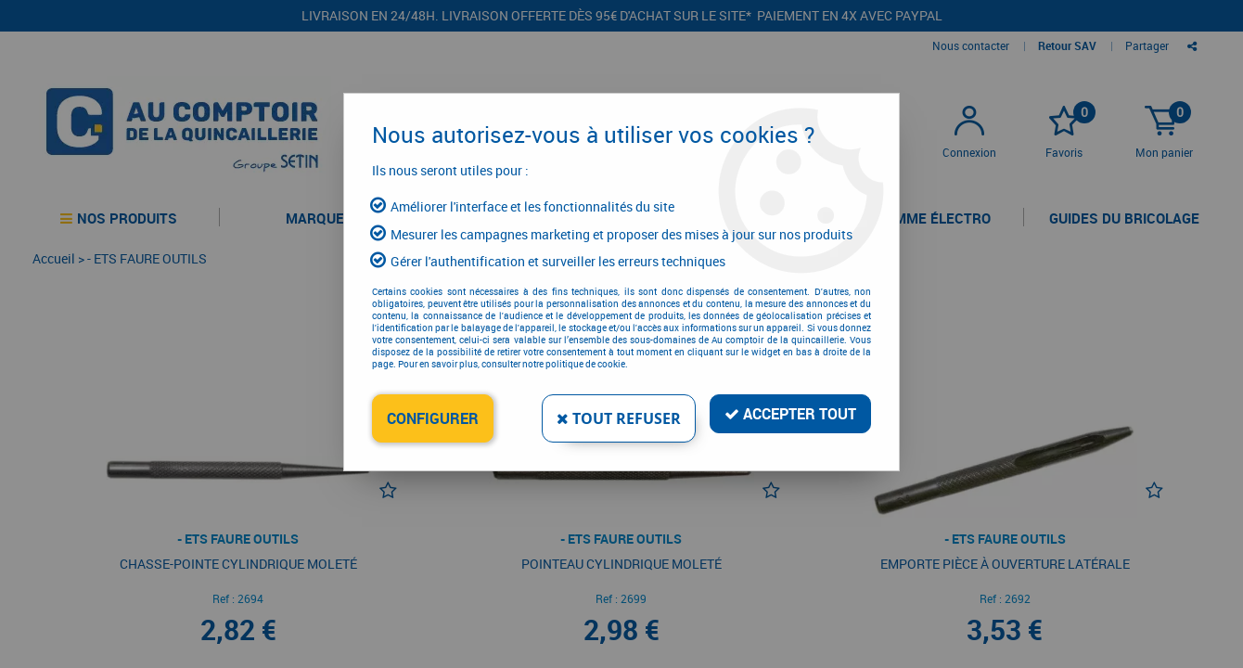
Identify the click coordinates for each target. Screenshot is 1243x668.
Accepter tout (790, 414)
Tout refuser (619, 418)
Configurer (433, 418)
